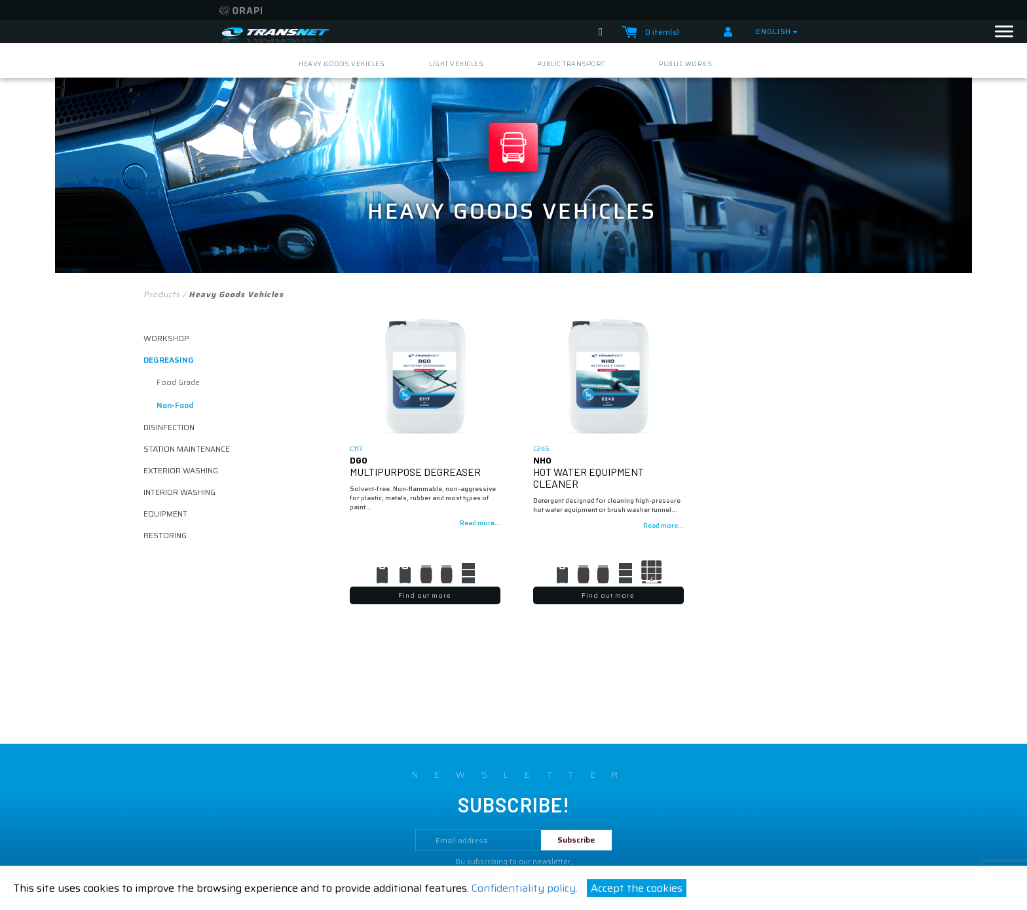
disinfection (169, 427)
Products (161, 294)
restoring (165, 535)
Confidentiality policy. (525, 888)
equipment (165, 513)
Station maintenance (186, 449)
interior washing (179, 492)
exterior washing (180, 470)
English (777, 31)
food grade (178, 382)
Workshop (166, 338)
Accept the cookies (636, 888)
